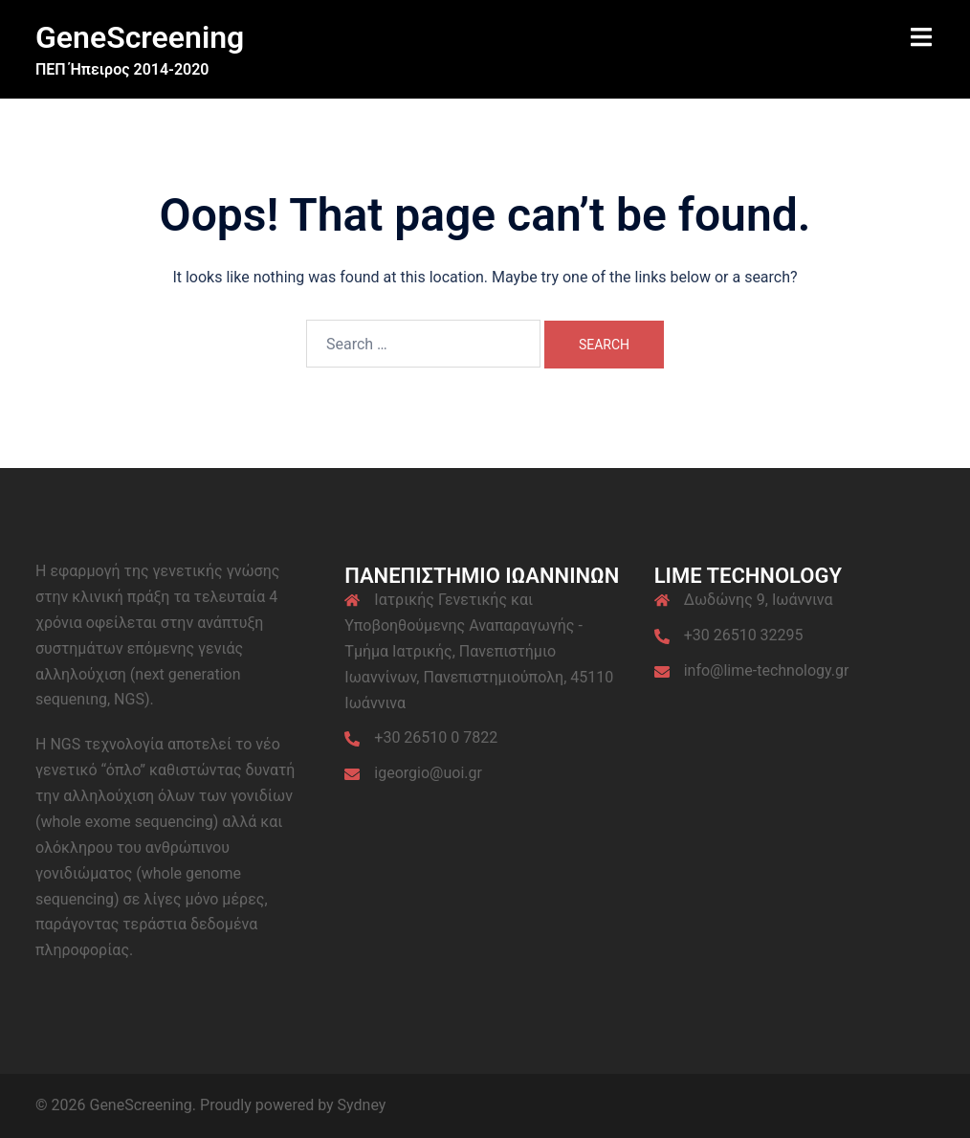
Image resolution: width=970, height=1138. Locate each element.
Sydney (362, 1105)
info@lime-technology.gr (766, 670)
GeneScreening (139, 37)
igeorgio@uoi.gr (428, 773)
